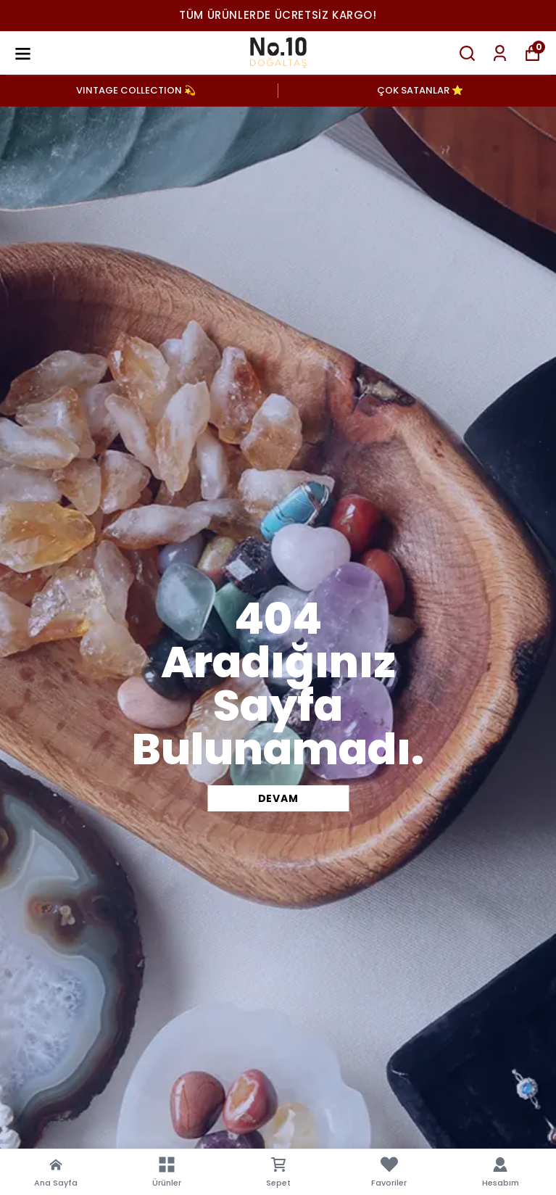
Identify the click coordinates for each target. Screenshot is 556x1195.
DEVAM (278, 798)
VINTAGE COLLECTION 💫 (136, 90)
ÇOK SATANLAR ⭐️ (420, 90)
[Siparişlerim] (500, 53)
